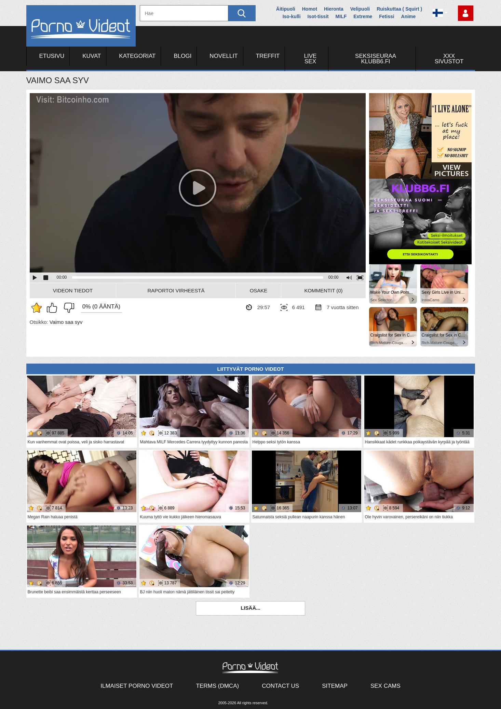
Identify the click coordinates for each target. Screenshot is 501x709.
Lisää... (250, 608)
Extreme (362, 16)
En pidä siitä (67, 308)
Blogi (182, 56)
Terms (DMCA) (217, 686)
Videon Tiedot (73, 290)
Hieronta (333, 9)
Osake (259, 290)
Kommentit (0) (323, 290)
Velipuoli (360, 9)
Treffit (268, 56)
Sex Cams (385, 686)
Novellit (223, 56)
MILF (341, 16)
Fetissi (386, 16)
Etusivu (52, 56)
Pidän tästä (53, 308)
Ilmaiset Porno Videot (136, 686)
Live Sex (310, 59)
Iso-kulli (292, 16)
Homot (309, 9)
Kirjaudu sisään (465, 13)
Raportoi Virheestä (175, 290)
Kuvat (91, 56)
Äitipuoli (285, 9)
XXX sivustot (449, 59)
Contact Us (280, 686)
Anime (408, 16)
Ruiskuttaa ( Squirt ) (399, 9)
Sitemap (335, 686)
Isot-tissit (317, 16)
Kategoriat (137, 56)
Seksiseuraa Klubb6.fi (375, 59)
